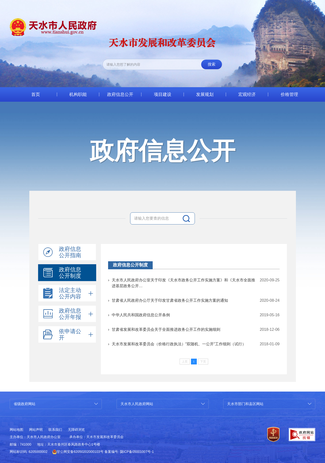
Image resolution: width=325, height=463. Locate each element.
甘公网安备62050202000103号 (77, 452)
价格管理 (289, 94)
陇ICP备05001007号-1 (137, 452)
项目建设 (162, 94)
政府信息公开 (120, 94)
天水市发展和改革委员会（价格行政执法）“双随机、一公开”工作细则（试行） (179, 344)
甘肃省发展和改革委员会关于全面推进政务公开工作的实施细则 (166, 329)
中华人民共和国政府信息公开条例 (141, 315)
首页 (35, 94)
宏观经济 (247, 94)
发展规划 (205, 94)
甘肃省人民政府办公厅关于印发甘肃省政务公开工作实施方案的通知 (170, 300)
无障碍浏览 (76, 430)
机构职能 (78, 94)
